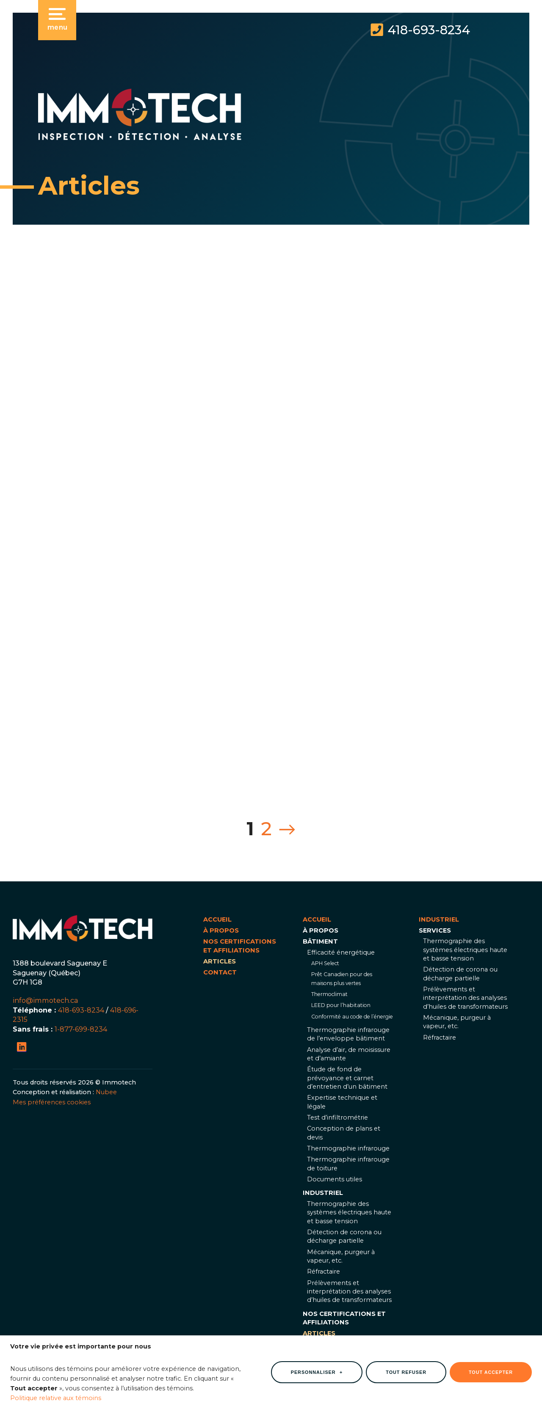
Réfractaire (323, 1271)
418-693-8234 (428, 30)
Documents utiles (334, 1179)
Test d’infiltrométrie (337, 1117)
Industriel (323, 1193)
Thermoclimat (329, 994)
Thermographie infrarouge (348, 1148)
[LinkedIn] (22, 1047)
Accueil (217, 919)
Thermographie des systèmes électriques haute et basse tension (349, 1212)
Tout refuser (406, 1368)
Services (435, 930)
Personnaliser (317, 1368)
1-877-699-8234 (81, 1029)
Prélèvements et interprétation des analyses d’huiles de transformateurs (349, 1291)
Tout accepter (491, 1368)
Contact (220, 972)
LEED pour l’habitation (341, 1005)
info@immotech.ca (45, 1000)
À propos (221, 930)
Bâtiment (320, 941)
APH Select (325, 963)
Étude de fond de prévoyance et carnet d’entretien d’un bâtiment (347, 1077)
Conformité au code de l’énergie (352, 1016)
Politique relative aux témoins (55, 1394)
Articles (219, 961)
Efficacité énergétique (341, 952)
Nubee (106, 1092)
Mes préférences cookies (52, 1102)
